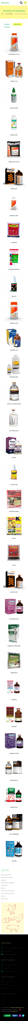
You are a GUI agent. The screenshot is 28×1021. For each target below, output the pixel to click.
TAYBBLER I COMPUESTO (14, 646)
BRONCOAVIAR (14, 108)
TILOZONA (14, 699)
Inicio (2, 13)
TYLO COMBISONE (14, 834)
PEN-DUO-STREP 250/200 (14, 403)
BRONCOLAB (14, 135)
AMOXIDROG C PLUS (14, 54)
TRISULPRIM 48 (14, 780)
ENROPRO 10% (14, 350)
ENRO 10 (14, 296)
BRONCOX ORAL (14, 215)
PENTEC (14, 457)
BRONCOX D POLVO (14, 161)
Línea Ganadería (9, 13)
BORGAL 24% (14, 81)
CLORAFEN (14, 242)
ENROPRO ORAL (14, 377)
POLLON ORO (14, 484)
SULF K (14, 565)
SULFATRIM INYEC (14, 619)
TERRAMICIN (14, 672)
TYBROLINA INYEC (14, 753)
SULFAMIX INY (14, 592)
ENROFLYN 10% (14, 323)
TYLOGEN (14, 861)
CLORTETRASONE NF (14, 269)
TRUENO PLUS (14, 807)
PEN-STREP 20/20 (14, 430)
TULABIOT (14, 726)
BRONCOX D (14, 188)
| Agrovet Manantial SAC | (17, 1007)
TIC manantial (13, 1011)
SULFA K (14, 538)
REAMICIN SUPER (14, 511)
